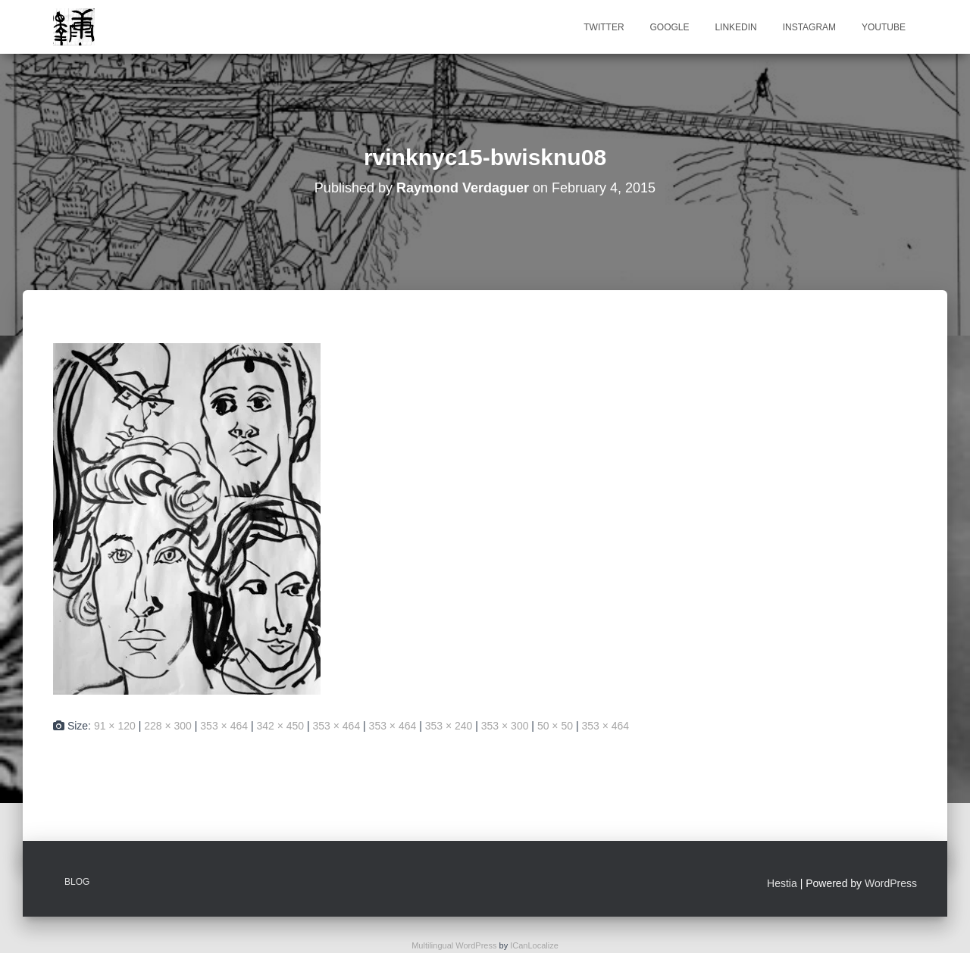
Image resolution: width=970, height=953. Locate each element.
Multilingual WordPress (453, 945)
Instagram (809, 27)
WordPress (891, 883)
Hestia (782, 883)
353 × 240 (449, 726)
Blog (76, 881)
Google (669, 27)
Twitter (604, 27)
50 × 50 (555, 726)
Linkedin (735, 27)
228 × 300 (168, 726)
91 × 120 (115, 726)
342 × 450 (280, 726)
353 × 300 (505, 726)
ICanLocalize (534, 945)
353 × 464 (224, 726)
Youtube (884, 27)
